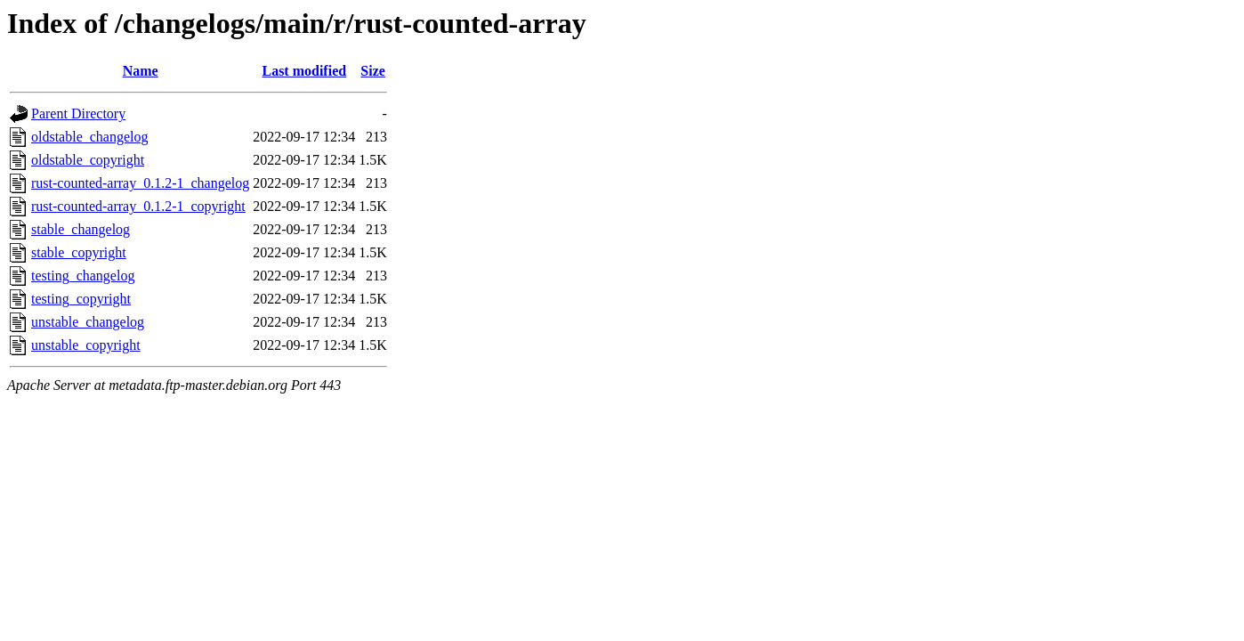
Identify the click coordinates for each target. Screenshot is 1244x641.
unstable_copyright (86, 345)
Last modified (304, 70)
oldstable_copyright (87, 159)
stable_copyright (78, 252)
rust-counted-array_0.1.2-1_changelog (140, 183)
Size (372, 70)
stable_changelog (80, 229)
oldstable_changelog (90, 136)
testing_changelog (82, 275)
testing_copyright (81, 298)
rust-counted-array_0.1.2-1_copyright (138, 206)
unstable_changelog (87, 321)
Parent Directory (78, 113)
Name (140, 70)
